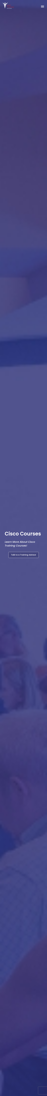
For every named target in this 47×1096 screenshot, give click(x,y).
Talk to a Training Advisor (23, 555)
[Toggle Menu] (42, 6)
